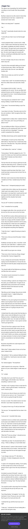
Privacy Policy (18, 520)
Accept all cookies (14, 523)
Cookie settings (14, 526)
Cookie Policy (11, 520)
